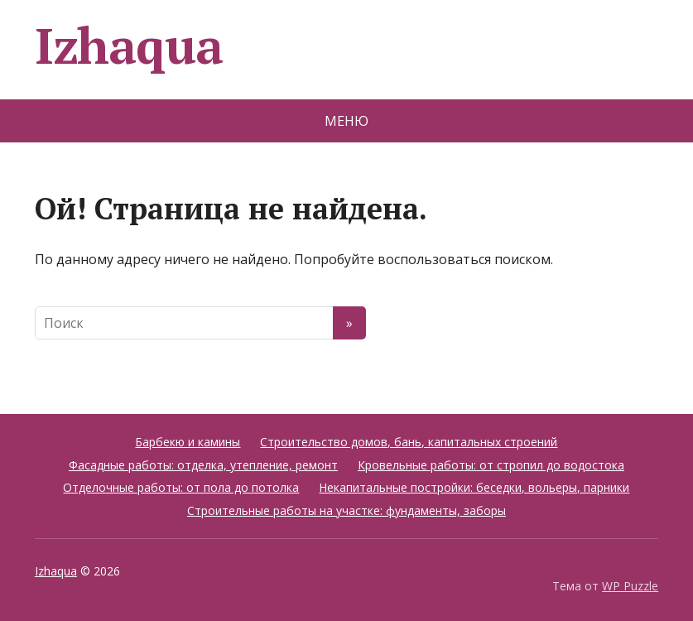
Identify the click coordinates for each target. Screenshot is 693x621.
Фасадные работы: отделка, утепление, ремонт (203, 465)
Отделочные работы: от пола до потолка (181, 487)
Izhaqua (129, 45)
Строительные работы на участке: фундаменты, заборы (346, 510)
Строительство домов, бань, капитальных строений (408, 442)
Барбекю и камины (187, 442)
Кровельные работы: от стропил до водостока (491, 465)
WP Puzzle (630, 586)
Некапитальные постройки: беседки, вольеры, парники (474, 487)
